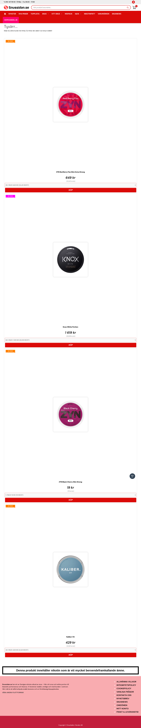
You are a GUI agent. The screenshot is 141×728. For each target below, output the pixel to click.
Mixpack (68, 14)
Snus (45, 14)
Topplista (35, 14)
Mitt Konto (123, 708)
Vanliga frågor (125, 691)
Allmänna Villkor (126, 681)
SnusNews (116, 14)
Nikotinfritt (89, 14)
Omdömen (122, 705)
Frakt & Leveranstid (128, 712)
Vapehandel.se (10, 20)
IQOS (78, 14)
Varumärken (103, 14)
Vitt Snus (57, 14)
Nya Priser (23, 14)
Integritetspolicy (126, 685)
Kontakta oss (124, 695)
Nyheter (12, 14)
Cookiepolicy (124, 688)
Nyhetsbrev (123, 698)
